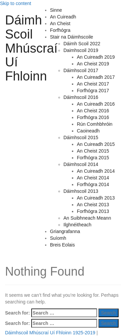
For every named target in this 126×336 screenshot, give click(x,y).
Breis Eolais (62, 244)
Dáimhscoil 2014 (81, 164)
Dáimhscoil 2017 (81, 70)
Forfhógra (60, 30)
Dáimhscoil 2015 (81, 137)
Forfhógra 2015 (93, 157)
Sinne (56, 10)
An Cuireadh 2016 (96, 104)
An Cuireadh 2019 (96, 57)
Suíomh (58, 238)
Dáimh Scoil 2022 (82, 43)
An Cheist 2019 (93, 63)
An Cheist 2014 (93, 177)
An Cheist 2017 (93, 84)
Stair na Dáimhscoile (71, 37)
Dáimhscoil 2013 (81, 191)
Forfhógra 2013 (93, 211)
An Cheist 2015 (93, 151)
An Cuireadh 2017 (96, 77)
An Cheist (60, 23)
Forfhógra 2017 (93, 90)
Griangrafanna (65, 231)
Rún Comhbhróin (95, 124)
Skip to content (15, 3)
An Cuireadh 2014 (96, 171)
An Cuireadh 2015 (96, 144)
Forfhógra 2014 (93, 184)
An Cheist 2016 (93, 110)
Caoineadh (88, 130)
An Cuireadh (63, 16)
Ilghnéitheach (77, 224)
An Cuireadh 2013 (96, 198)
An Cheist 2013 (93, 204)
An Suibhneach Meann (87, 218)
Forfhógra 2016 (93, 117)
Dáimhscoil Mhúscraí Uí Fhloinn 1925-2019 (50, 332)
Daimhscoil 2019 (81, 50)
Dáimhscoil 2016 (81, 97)
